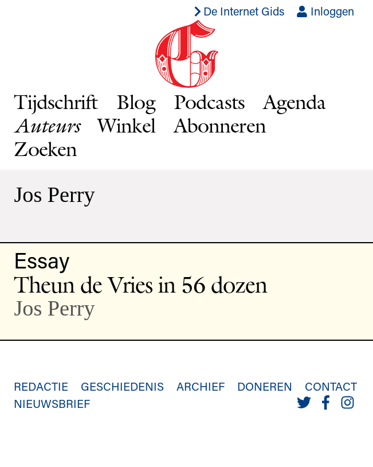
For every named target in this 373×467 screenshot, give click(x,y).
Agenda (294, 101)
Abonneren (220, 125)
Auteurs (46, 125)
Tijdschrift (55, 101)
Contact (331, 386)
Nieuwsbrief (52, 403)
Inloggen (325, 10)
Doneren (264, 386)
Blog (135, 101)
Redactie (41, 386)
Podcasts (209, 101)
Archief (200, 386)
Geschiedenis (122, 386)
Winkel (126, 125)
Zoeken (45, 148)
